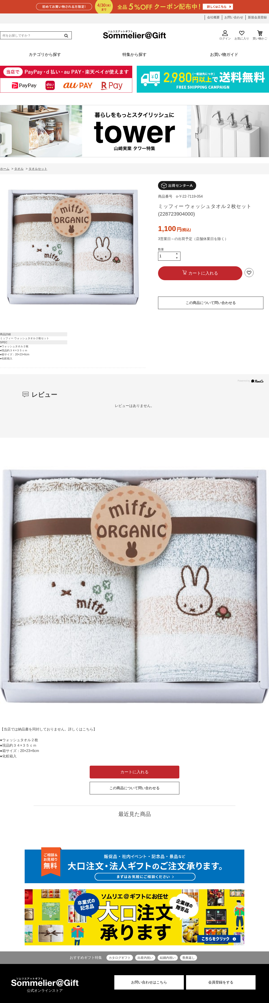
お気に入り (241, 35)
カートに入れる (203, 273)
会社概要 (213, 17)
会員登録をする (220, 982)
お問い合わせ (233, 17)
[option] (73, 248)
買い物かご (260, 35)
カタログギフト (120, 957)
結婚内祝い (168, 957)
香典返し (188, 957)
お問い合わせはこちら (149, 982)
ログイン (225, 35)
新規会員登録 (257, 17)
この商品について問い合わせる (211, 303)
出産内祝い (145, 957)
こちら (87, 729)
